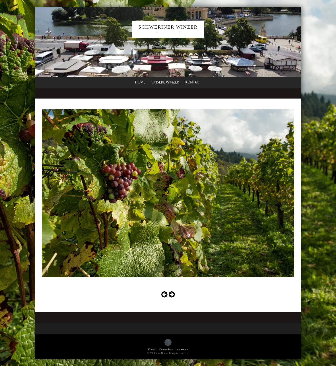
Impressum (182, 349)
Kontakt (193, 82)
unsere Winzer (165, 82)
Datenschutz (166, 349)
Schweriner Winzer (168, 27)
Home (140, 82)
